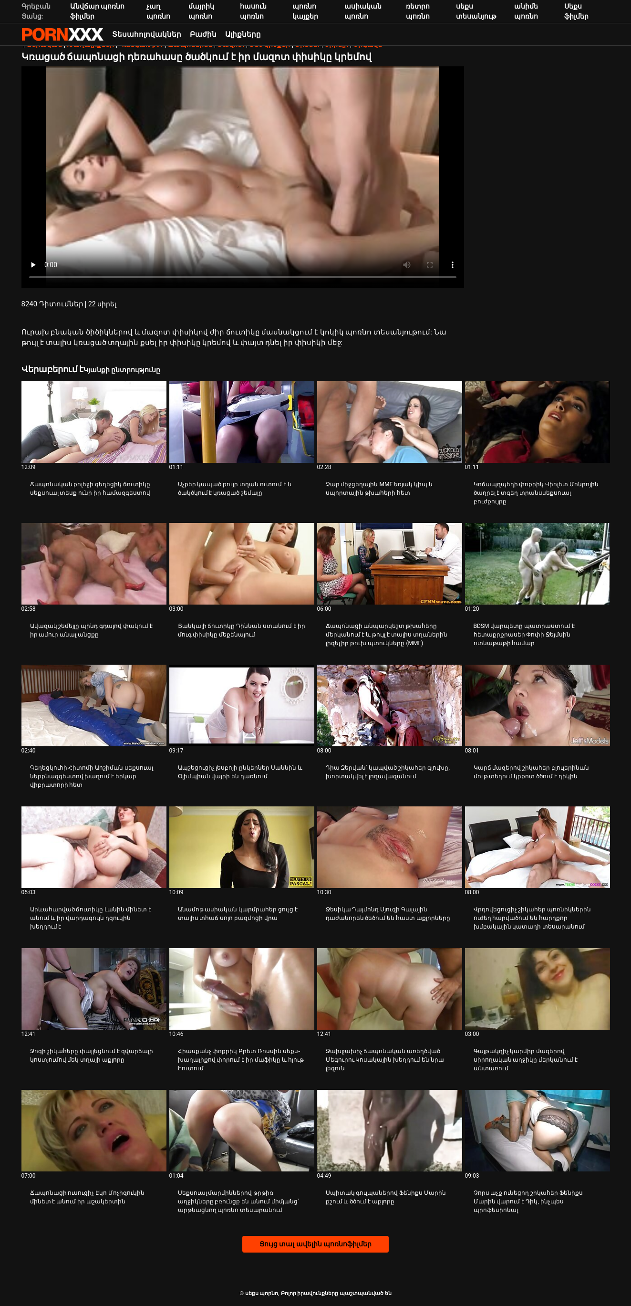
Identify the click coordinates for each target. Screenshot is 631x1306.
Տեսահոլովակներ (146, 34)
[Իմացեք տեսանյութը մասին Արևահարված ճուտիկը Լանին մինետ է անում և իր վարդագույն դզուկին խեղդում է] (93, 847)
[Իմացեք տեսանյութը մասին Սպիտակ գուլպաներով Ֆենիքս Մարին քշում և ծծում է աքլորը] (389, 1130)
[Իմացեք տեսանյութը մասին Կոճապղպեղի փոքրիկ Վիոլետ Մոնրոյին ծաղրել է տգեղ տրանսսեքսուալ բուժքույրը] (537, 422)
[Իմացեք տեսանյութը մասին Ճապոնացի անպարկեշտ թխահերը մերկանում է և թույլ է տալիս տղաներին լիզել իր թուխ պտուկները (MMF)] (389, 564)
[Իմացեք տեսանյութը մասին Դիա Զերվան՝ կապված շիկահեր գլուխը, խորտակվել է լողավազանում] (389, 705)
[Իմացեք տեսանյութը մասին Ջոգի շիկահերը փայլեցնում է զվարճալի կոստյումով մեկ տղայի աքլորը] (93, 989)
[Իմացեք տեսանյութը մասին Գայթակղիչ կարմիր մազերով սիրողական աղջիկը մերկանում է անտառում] (537, 989)
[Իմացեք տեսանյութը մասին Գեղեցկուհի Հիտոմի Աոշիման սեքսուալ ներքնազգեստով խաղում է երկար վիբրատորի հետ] (93, 705)
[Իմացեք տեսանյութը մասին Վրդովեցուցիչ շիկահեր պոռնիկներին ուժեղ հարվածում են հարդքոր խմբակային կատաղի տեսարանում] (537, 847)
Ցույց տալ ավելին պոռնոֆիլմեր (315, 1244)
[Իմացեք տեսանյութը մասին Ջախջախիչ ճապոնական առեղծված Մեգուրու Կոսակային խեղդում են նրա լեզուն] (389, 989)
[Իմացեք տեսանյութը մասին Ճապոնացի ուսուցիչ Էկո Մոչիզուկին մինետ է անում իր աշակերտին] (93, 1130)
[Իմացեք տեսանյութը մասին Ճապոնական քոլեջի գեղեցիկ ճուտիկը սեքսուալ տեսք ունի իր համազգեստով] (93, 422)
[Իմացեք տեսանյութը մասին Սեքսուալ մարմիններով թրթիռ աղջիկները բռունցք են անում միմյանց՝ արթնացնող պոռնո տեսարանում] (241, 1130)
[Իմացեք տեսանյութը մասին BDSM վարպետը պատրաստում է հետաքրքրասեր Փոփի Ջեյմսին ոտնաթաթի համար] (537, 564)
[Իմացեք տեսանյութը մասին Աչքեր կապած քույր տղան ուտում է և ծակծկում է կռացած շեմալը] (241, 422)
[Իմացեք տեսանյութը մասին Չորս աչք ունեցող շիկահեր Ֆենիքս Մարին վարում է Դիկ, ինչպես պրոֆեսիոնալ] (537, 1130)
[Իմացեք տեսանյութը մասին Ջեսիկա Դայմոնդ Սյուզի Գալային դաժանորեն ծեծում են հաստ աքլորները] (389, 847)
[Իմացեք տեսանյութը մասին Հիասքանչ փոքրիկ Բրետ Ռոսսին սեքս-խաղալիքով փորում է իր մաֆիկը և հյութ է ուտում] (241, 989)
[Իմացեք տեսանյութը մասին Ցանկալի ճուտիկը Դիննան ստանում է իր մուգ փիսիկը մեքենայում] (241, 564)
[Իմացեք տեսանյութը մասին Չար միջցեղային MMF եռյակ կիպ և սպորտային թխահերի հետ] (389, 422)
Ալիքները (243, 34)
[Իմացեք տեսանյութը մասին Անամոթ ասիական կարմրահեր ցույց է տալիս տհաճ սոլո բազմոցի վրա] (241, 847)
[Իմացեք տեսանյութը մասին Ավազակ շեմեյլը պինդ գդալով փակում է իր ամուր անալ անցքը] (93, 564)
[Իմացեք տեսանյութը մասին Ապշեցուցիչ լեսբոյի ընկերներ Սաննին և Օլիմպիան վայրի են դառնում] (241, 705)
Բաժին (203, 34)
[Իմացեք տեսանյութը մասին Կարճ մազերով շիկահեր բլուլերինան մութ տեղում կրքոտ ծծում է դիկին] (537, 705)
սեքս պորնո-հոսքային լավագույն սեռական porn (62, 34)
